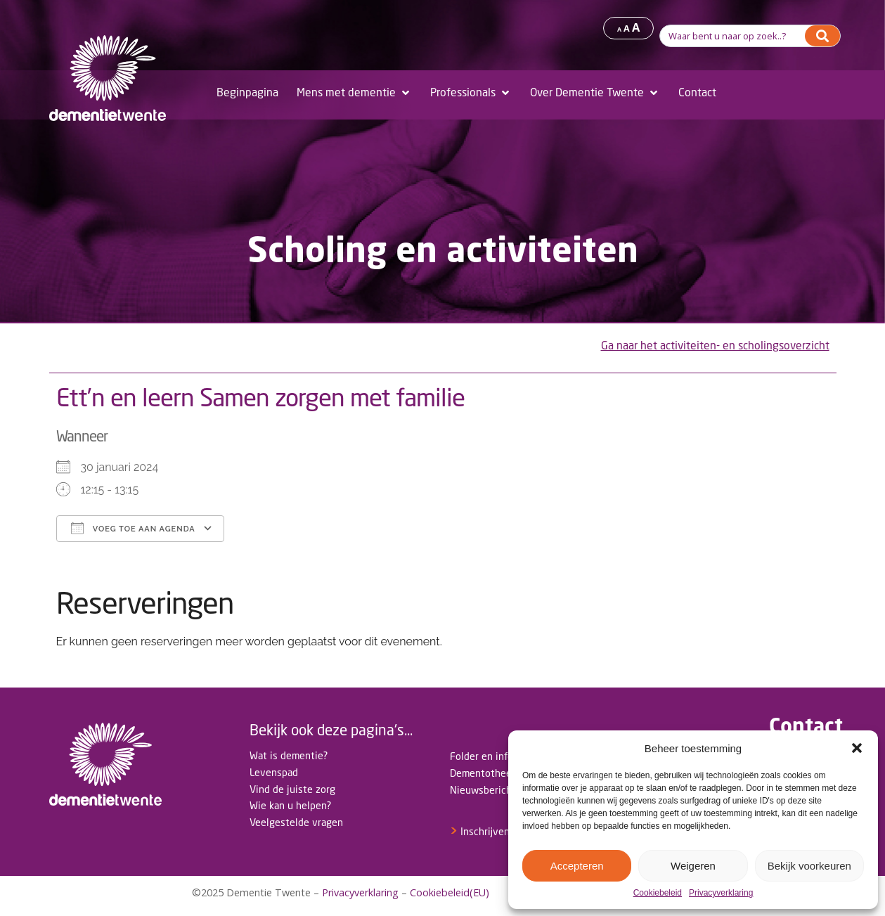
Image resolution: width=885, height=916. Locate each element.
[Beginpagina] (247, 93)
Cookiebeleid (657, 893)
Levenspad (274, 772)
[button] (857, 748)
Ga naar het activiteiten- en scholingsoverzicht (715, 345)
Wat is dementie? (289, 755)
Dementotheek (483, 773)
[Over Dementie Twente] (595, 93)
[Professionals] (471, 93)
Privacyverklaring (721, 893)
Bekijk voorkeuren (809, 866)
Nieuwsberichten (488, 789)
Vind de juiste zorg (292, 789)
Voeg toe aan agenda (133, 528)
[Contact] (697, 93)
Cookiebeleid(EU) (449, 892)
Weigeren (693, 866)
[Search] (822, 35)
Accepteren (577, 866)
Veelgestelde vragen (296, 822)
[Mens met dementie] (354, 93)
